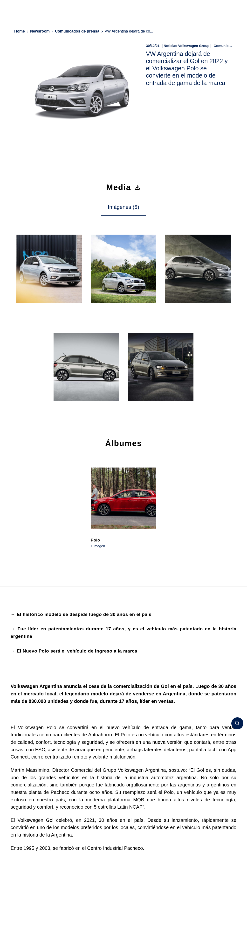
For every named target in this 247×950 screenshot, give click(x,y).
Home (19, 31)
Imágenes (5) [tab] (123, 207)
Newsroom (40, 31)
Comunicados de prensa (77, 31)
